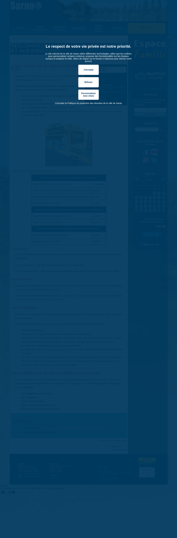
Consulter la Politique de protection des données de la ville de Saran (88, 103)
